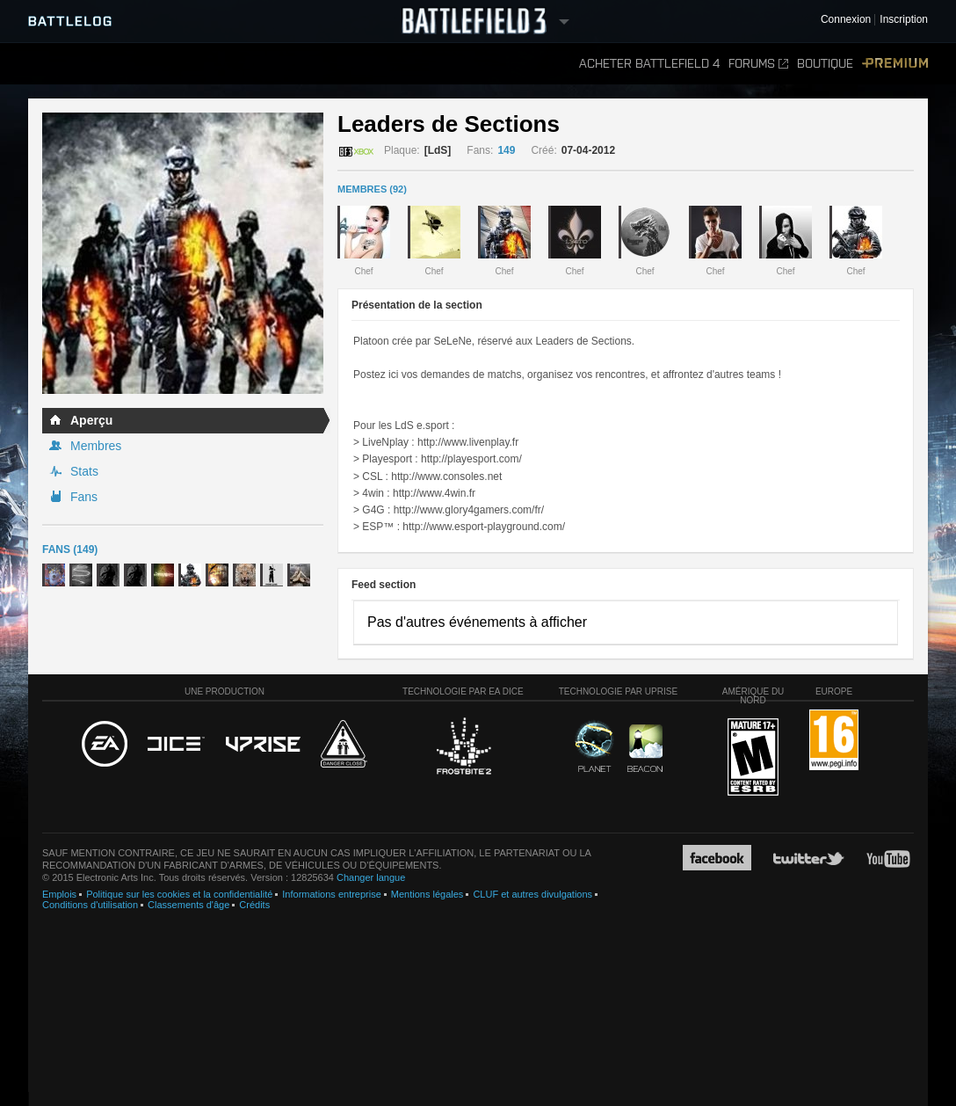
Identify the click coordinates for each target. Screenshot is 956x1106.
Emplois (59, 894)
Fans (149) (70, 549)
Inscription (904, 19)
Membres (95, 446)
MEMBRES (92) (372, 189)
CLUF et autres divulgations (532, 894)
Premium (895, 63)
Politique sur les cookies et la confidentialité (179, 894)
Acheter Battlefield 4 (649, 63)
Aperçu (91, 420)
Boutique (825, 63)
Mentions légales (427, 894)
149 (506, 150)
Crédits (254, 904)
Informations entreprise (331, 894)
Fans (84, 497)
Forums (758, 63)
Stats (84, 471)
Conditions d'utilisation (90, 904)
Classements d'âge (188, 904)
